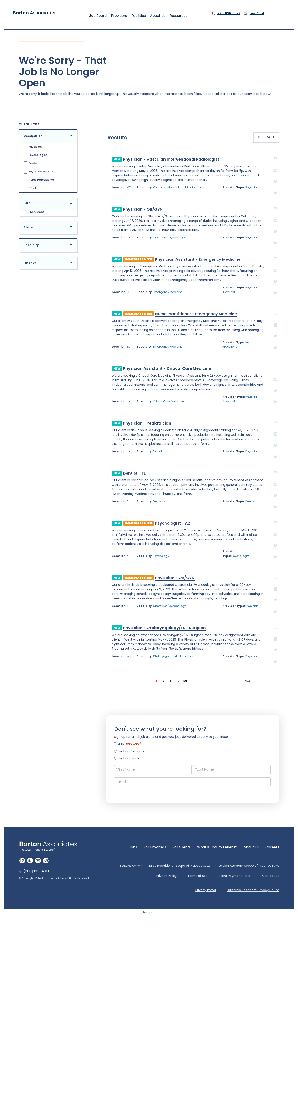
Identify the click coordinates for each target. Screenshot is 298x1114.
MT (60, 353)
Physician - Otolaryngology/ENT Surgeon (95, 788)
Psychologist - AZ (103, 688)
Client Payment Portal (234, 1037)
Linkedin (224, 357)
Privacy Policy (166, 1037)
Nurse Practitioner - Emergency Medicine (127, 479)
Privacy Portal (205, 1051)
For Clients (182, 1008)
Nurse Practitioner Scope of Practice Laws (179, 1026)
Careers (272, 1008)
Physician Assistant (39, 172)
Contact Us (270, 1037)
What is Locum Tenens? (217, 1008)
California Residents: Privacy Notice (253, 1051)
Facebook (224, 335)
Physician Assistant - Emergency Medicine (128, 424)
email (224, 324)
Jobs (133, 1008)
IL (58, 767)
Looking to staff (130, 919)
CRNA (29, 188)
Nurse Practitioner (38, 180)
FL (59, 667)
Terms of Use (197, 1037)
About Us (251, 1008)
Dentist (30, 163)
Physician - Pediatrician (78, 588)
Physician (32, 147)
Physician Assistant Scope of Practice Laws (247, 1026)
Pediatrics (93, 617)
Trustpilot (149, 1073)
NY (59, 566)
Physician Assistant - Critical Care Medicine (98, 533)
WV (60, 817)
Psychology (94, 717)
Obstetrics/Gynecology (102, 403)
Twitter (224, 346)
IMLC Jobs (34, 212)
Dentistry (92, 667)
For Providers (155, 1008)
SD (59, 457)
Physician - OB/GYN (74, 374)
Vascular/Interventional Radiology (110, 353)
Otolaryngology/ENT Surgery (106, 817)
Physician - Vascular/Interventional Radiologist (102, 324)
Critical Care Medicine (101, 566)
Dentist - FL (65, 638)
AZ (59, 717)
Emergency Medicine (101, 457)
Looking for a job (131, 912)
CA (60, 403)
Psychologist (35, 155)
